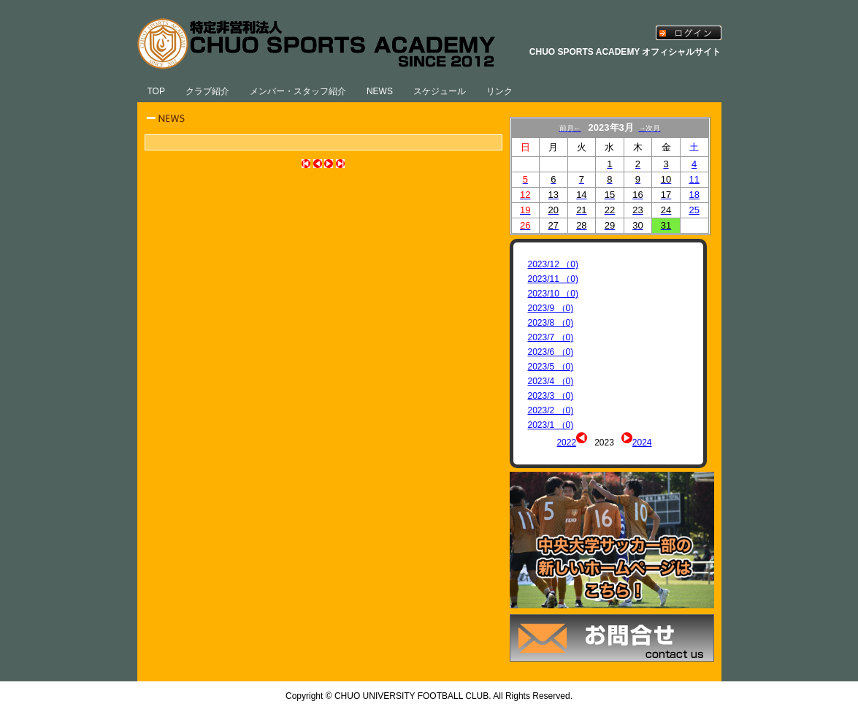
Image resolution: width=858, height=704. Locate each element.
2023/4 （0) (551, 381)
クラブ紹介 (207, 91)
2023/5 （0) (551, 366)
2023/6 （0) (551, 352)
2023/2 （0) (551, 410)
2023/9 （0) (551, 308)
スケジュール (439, 91)
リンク (499, 91)
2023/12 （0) (553, 264)
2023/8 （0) (551, 323)
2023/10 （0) (553, 293)
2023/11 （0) (553, 279)
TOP (156, 91)
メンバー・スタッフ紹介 (298, 91)
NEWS (380, 91)
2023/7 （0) (551, 337)
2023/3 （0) (551, 396)
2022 (566, 442)
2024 (642, 442)
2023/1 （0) (551, 425)
